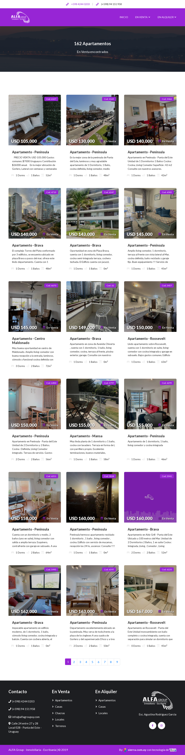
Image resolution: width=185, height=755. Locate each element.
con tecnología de (162, 749)
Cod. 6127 (51, 99)
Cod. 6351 (51, 476)
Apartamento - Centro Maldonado (28, 341)
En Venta (142, 17)
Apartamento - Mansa (86, 436)
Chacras (58, 713)
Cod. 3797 (109, 383)
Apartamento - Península (30, 152)
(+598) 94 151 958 (111, 4)
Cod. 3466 (167, 99)
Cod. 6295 (167, 383)
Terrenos (59, 726)
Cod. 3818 (109, 476)
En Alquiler (167, 17)
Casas (57, 706)
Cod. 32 (110, 285)
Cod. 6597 (109, 569)
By (133, 749)
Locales (58, 719)
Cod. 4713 (51, 192)
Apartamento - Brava (27, 245)
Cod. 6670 (51, 285)
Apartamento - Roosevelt (146, 339)
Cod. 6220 (167, 569)
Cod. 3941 (167, 476)
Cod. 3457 (167, 285)
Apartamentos (62, 700)
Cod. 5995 (51, 569)
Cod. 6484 (51, 383)
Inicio (124, 17)
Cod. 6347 (109, 192)
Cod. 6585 (167, 192)
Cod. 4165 (109, 99)
